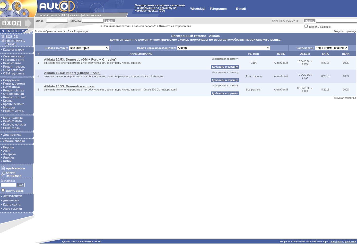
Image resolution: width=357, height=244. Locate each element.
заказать (75, 15)
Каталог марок (13, 49)
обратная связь (92, 15)
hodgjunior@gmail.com (343, 241)
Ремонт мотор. (13, 111)
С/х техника (11, 87)
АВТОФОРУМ (12, 196)
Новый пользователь (117, 26)
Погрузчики (11, 80)
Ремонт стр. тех (14, 97)
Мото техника (13, 117)
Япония (8, 157)
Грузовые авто (14, 60)
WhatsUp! (197, 8)
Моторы (9, 107)
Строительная (13, 94)
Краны (8, 100)
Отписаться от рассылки (175, 26)
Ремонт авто (12, 63)
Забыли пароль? (145, 26)
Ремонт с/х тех (13, 90)
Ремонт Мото (12, 121)
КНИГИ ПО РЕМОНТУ (285, 20)
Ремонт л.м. (11, 128)
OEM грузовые (13, 73)
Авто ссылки (12, 208)
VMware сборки (14, 141)
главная (43, 15)
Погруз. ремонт (14, 83)
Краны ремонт (13, 104)
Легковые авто (14, 56)
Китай (7, 161)
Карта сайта (11, 204)
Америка (9, 154)
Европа (8, 147)
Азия (6, 151)
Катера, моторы (14, 124)
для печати (11, 200)
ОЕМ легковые (13, 70)
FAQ (65, 15)
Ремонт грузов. (14, 66)
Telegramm (218, 8)
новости (55, 15)
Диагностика (12, 134)
